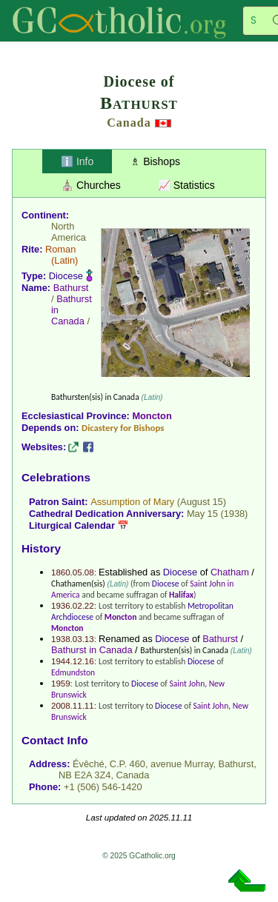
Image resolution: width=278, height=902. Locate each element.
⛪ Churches (91, 185)
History (41, 548)
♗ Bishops (155, 161)
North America (68, 232)
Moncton (151, 415)
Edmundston (73, 672)
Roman (60, 249)
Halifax (181, 594)
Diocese (66, 275)
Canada (128, 122)
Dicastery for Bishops (123, 427)
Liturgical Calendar (72, 525)
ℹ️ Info (77, 161)
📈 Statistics (186, 185)
